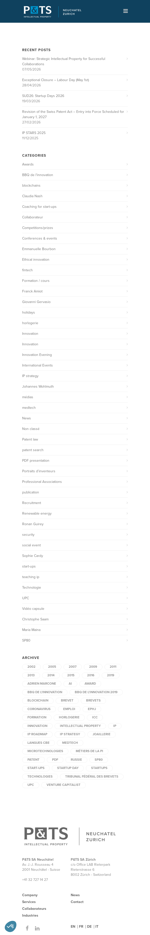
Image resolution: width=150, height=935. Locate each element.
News (26, 418)
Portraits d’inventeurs (38, 471)
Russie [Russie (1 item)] (76, 760)
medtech (29, 408)
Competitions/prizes (37, 228)
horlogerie (30, 323)
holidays (28, 312)
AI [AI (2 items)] (70, 684)
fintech (27, 270)
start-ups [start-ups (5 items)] (36, 768)
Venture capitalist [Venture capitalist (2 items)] (64, 785)
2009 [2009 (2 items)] (93, 667)
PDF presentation (35, 460)
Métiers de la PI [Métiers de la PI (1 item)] (89, 751)
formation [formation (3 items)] (36, 717)
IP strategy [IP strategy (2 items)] (70, 734)
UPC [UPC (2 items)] (30, 785)
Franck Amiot (32, 291)
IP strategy (30, 376)
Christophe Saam (35, 619)
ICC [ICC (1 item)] (95, 717)
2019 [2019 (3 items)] (110, 675)
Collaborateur (32, 217)
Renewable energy (37, 513)
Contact (77, 902)
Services (29, 902)
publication (30, 492)
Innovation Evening (37, 355)
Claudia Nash (32, 196)
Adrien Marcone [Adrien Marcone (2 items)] (41, 684)
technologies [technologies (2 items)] (40, 777)
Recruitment (31, 503)
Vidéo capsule (33, 609)
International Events (37, 365)
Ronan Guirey (33, 524)
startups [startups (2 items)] (99, 768)
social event (31, 545)
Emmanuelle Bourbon (39, 249)
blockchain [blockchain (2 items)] (37, 700)
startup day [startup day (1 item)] (68, 768)
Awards (28, 164)
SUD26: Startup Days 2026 (43, 96)
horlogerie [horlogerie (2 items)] (69, 717)
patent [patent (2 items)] (33, 760)
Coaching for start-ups (39, 207)
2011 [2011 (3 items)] (113, 667)
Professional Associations (42, 482)
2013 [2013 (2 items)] (31, 675)
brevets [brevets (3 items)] (93, 700)
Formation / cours (36, 281)
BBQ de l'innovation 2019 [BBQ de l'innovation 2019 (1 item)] (96, 692)
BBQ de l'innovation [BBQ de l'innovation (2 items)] (44, 692)
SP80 (26, 640)
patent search (33, 450)
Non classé (31, 429)
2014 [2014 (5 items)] (51, 675)
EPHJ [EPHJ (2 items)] (92, 709)
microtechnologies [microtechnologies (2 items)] (45, 751)
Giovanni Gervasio (36, 302)
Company (30, 895)
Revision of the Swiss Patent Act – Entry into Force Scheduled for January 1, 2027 (73, 114)
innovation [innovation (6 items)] (37, 726)
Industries (30, 915)
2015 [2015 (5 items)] (70, 675)
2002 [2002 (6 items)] (31, 667)
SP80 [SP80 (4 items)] (99, 760)
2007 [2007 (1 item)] (73, 667)
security (28, 534)
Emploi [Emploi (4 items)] (69, 709)
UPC (25, 598)
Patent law (30, 439)
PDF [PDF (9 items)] (55, 760)
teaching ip (30, 577)
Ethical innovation (35, 259)
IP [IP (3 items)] (114, 726)
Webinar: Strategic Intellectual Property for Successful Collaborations (63, 61)
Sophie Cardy (32, 556)
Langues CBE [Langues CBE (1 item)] (38, 743)
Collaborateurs (34, 909)
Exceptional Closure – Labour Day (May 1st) (55, 80)
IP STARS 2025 (34, 133)
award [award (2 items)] (90, 684)
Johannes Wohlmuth (38, 386)
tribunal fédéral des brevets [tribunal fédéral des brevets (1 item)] (91, 777)
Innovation (30, 333)
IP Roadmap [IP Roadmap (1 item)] (37, 734)
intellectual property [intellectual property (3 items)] (80, 726)
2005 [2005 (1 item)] (52, 667)
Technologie (31, 587)
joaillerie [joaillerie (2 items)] (101, 734)
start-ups (29, 566)
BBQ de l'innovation (37, 175)
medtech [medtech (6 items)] (70, 743)
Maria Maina (31, 630)
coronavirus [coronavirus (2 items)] (39, 709)
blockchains (31, 185)
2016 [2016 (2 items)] (90, 675)
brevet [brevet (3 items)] (67, 700)
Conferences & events (39, 238)
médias (27, 397)
